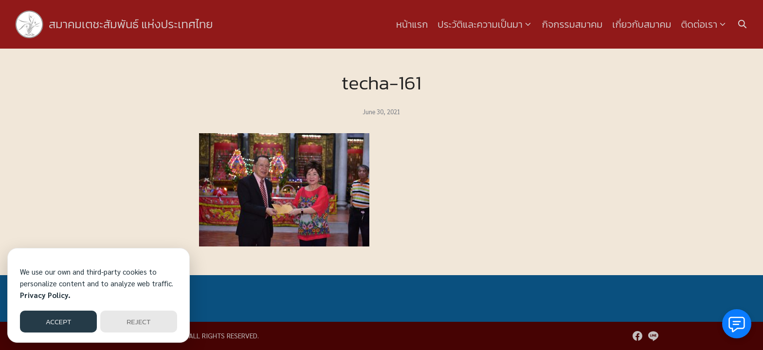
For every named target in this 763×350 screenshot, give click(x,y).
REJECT (138, 321)
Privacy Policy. (45, 294)
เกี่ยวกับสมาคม (641, 24)
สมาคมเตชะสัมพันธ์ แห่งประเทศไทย (131, 24)
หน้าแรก (412, 24)
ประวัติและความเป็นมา (479, 24)
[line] (653, 336)
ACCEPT (59, 321)
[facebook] (637, 336)
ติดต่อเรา (699, 24)
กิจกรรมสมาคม (572, 24)
